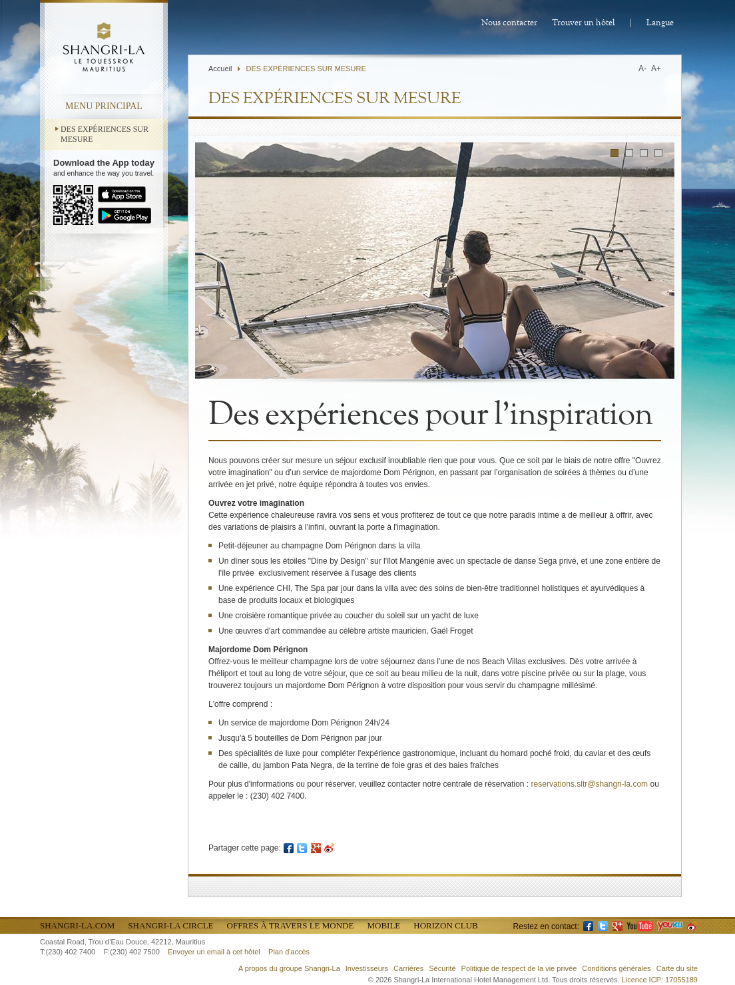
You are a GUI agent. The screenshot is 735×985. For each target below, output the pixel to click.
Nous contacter (509, 23)
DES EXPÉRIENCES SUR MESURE (104, 134)
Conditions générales (616, 968)
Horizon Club (445, 925)
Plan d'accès (289, 952)
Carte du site (677, 968)
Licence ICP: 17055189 (660, 980)
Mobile (383, 925)
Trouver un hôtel (583, 23)
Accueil (220, 69)
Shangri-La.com (77, 925)
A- (642, 68)
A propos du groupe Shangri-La (289, 968)
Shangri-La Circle (170, 925)
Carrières (408, 968)
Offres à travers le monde (290, 925)
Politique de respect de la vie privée (519, 968)
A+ (656, 68)
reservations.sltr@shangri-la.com (589, 784)
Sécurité (442, 968)
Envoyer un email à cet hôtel (214, 952)
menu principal (103, 106)
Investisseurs (367, 968)
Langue (660, 23)
